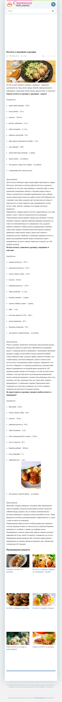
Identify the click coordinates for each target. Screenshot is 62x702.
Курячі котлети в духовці (43, 647)
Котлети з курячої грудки (43, 608)
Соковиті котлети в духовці (14, 570)
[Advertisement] (31, 31)
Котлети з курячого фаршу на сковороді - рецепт (44, 570)
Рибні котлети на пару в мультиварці (16, 648)
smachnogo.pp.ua (39, 698)
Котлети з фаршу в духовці (17, 608)
